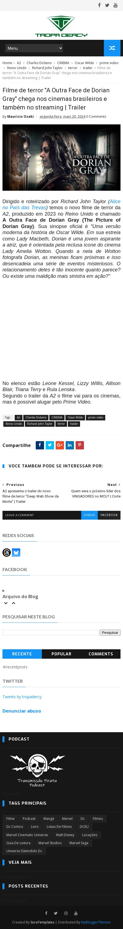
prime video (109, 63)
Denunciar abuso (21, 711)
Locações (89, 835)
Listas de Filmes (59, 826)
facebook (109, 515)
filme (10, 818)
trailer (88, 68)
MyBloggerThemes (96, 922)
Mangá (48, 818)
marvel (67, 818)
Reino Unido (17, 68)
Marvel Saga (79, 843)
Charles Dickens (39, 63)
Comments (101, 654)
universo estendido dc (24, 851)
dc (83, 818)
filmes (98, 818)
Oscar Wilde (84, 63)
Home (7, 63)
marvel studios (50, 843)
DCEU (84, 826)
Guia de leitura (18, 843)
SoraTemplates (42, 922)
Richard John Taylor (47, 68)
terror (73, 68)
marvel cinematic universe (27, 835)
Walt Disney (65, 835)
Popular (61, 654)
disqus (89, 515)
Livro (35, 826)
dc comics (14, 826)
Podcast (29, 818)
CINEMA (63, 63)
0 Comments (96, 116)
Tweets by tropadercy (22, 696)
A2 (19, 63)
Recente (22, 654)
